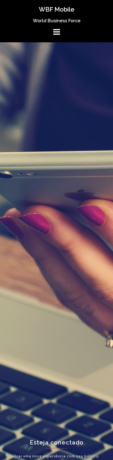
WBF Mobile (56, 9)
